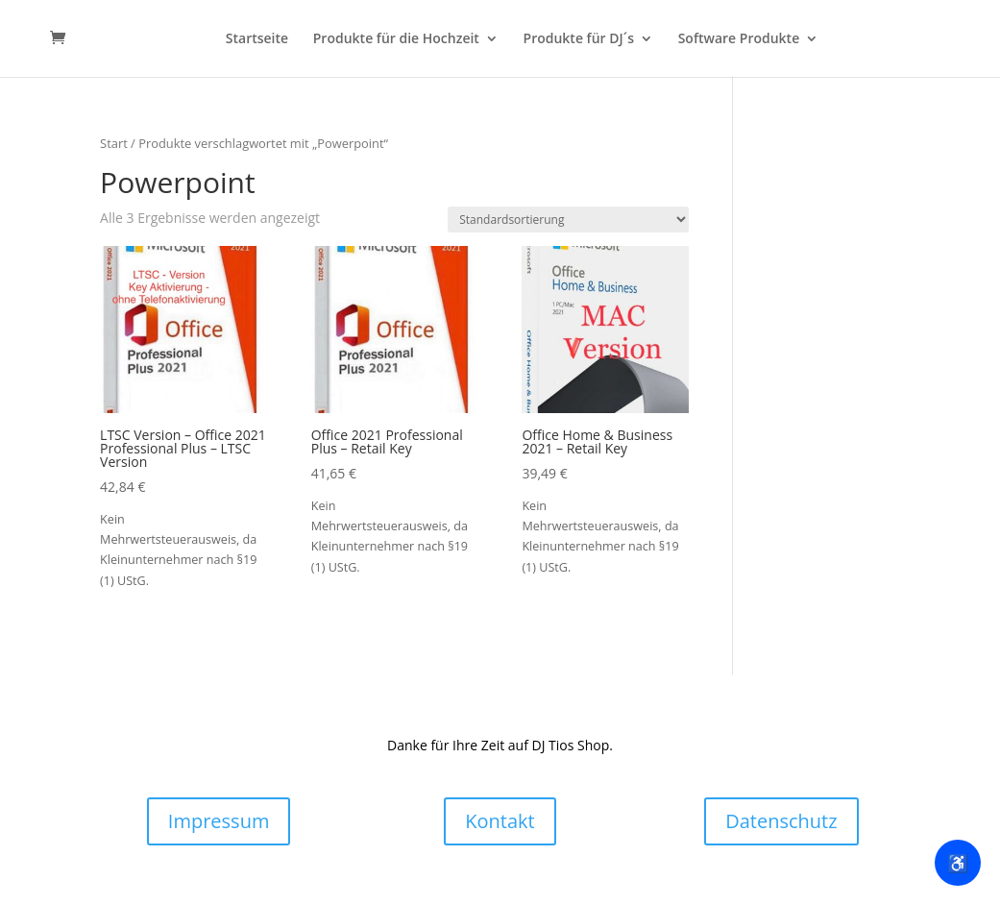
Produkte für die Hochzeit (396, 39)
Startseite (257, 39)
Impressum (219, 821)
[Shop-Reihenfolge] (568, 219)
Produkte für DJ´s (579, 39)
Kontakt (499, 821)
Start (114, 143)
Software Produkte (739, 39)
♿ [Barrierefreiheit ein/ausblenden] (957, 862)
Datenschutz (781, 821)
